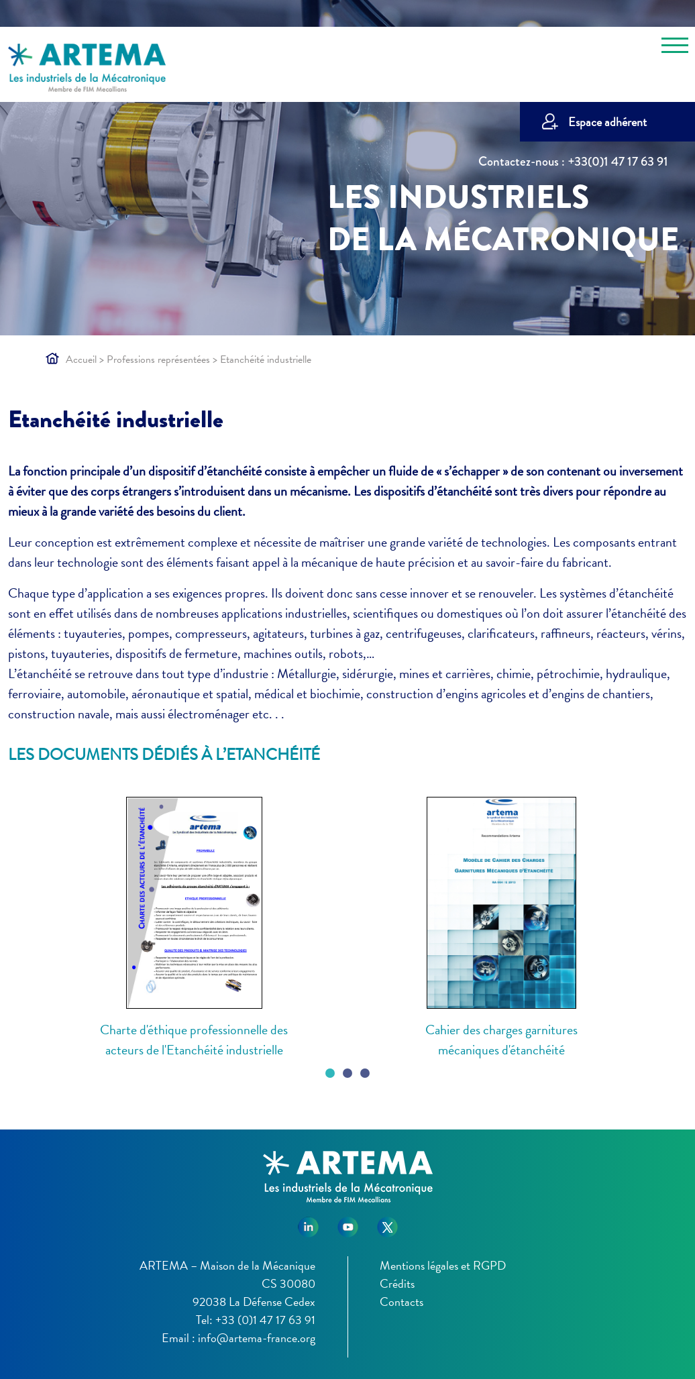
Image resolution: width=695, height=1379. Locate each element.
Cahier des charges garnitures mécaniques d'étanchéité (501, 1039)
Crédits (397, 1283)
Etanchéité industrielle (115, 419)
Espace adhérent (607, 122)
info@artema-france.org (256, 1338)
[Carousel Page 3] (365, 1073)
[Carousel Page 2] (347, 1073)
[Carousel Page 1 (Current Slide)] (330, 1073)
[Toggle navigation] (674, 48)
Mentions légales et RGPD (443, 1265)
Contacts (401, 1301)
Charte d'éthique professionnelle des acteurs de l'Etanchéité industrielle (194, 1039)
